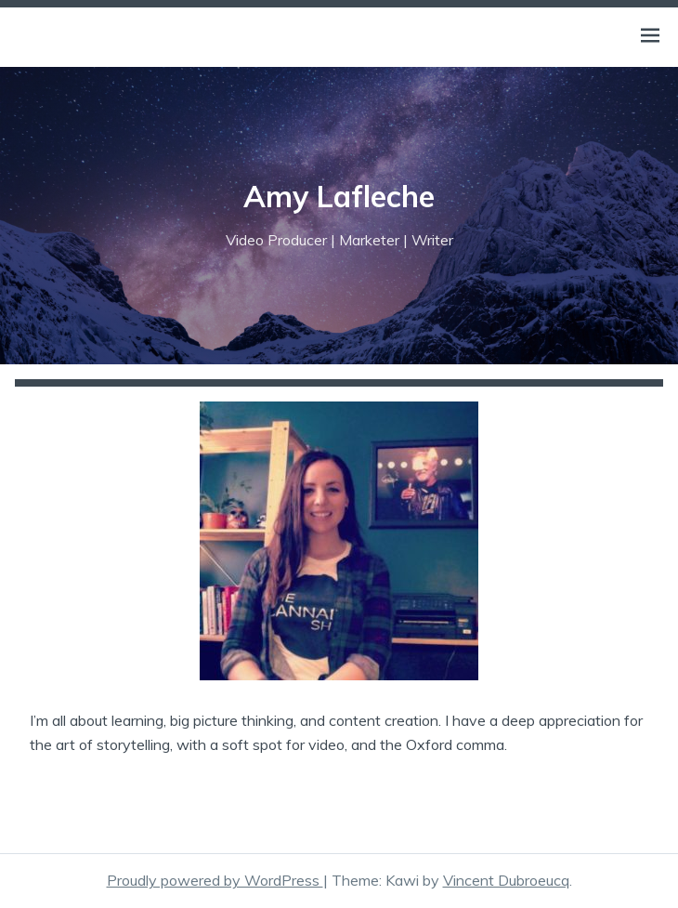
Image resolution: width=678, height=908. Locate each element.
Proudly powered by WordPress (215, 880)
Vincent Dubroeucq (506, 880)
